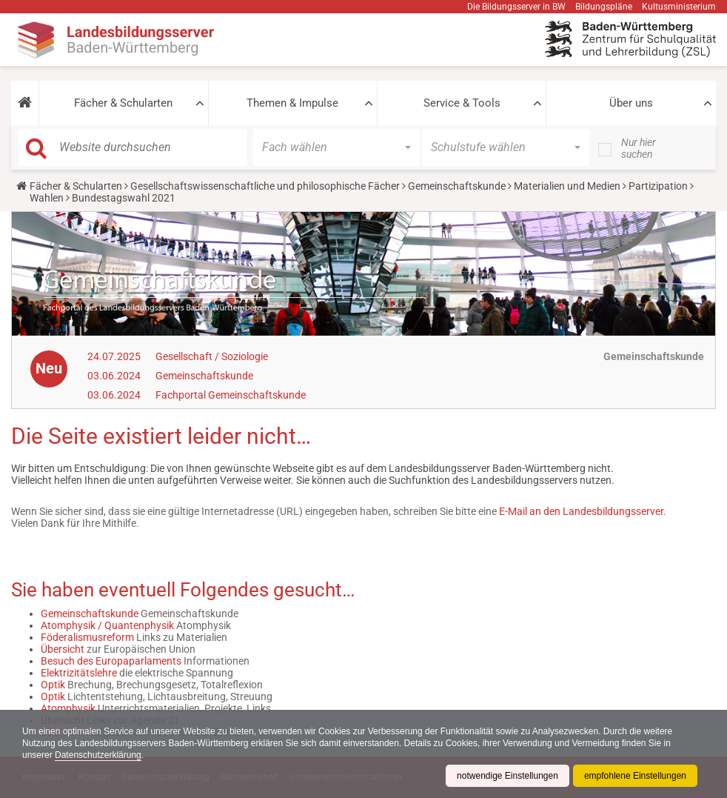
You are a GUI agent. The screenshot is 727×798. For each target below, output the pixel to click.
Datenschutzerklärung (98, 755)
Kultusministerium (679, 6)
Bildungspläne (603, 6)
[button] (24, 103)
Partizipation (658, 186)
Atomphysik (68, 708)
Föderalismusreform (87, 637)
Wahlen (47, 198)
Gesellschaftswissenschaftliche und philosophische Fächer (265, 186)
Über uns (631, 103)
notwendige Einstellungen (507, 776)
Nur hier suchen (638, 148)
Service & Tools (461, 103)
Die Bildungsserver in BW (516, 6)
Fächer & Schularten (123, 103)
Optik (53, 685)
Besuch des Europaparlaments (111, 661)
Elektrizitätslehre (79, 673)
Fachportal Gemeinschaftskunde (230, 395)
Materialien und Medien (567, 186)
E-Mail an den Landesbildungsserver (581, 511)
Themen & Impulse (292, 103)
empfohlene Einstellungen (635, 776)
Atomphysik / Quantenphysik (107, 625)
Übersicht (62, 649)
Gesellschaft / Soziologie (211, 356)
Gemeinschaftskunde (457, 186)
